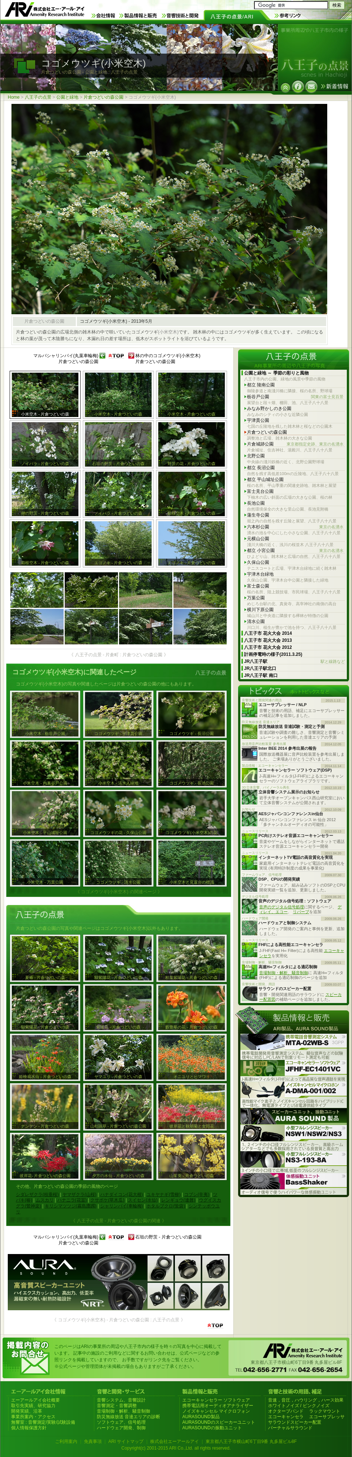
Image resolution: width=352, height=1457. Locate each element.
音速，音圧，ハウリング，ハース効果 (305, 1400)
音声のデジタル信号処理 (281, 907)
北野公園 (256, 455)
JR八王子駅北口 (260, 668)
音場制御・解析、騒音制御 (283, 972)
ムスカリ (45, 1200)
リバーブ (301, 911)
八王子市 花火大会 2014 (268, 633)
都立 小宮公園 (295, 550)
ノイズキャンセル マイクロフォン (216, 1411)
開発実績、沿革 (26, 1411)
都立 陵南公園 (261, 384)
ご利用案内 (66, 1441)
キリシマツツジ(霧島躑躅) (71, 1206)
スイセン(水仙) (143, 1200)
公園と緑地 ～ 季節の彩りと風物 (276, 373)
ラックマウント (324, 1411)
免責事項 (93, 1441)
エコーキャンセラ (286, 1416)
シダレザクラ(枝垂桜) (37, 1194)
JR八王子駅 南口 (261, 675)
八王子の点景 (38, 97)
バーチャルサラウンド (290, 1427)
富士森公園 (258, 586)
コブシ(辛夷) (196, 1194)
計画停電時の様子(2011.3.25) (273, 654)
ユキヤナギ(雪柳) (163, 1194)
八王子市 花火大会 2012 (268, 647)
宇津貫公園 (258, 420)
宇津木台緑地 (260, 574)
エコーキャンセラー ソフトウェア (216, 1400)
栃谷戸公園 (295, 396)
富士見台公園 (260, 491)
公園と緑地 (67, 97)
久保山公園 (258, 562)
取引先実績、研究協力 (33, 1405)
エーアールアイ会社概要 (35, 1400)
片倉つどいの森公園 (103, 97)
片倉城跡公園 (295, 444)
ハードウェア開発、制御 (121, 1427)
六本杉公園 (295, 527)
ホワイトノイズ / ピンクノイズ (298, 1405)
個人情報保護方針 (29, 1427)
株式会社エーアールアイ (174, 1441)
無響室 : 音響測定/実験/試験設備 (43, 1422)
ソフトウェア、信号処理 (121, 1422)
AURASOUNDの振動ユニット (212, 1427)
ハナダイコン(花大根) (121, 1194)
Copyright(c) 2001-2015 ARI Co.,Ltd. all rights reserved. (175, 1448)
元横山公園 (258, 538)
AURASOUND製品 (201, 1416)
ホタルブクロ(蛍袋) (165, 1206)
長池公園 (256, 503)
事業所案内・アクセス (33, 1416)
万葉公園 (256, 597)
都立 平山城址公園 (265, 479)
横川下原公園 (260, 609)
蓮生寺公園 (258, 515)
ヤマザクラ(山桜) (79, 1194)
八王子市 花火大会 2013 (268, 640)
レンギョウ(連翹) (178, 1200)
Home (14, 97)
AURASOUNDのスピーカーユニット (218, 1422)
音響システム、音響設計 (121, 1400)
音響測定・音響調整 (117, 1405)
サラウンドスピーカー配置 (294, 1422)
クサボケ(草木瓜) (107, 1200)
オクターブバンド (286, 1411)
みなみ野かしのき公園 (269, 408)
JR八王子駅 (294, 661)
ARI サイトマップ (125, 1441)
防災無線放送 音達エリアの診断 (128, 1416)
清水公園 (256, 621)
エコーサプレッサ (327, 1416)
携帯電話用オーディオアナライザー (217, 1405)
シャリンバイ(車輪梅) (121, 1206)
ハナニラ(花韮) (72, 1200)
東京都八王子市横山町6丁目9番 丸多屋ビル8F (251, 1441)
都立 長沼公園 (261, 467)
